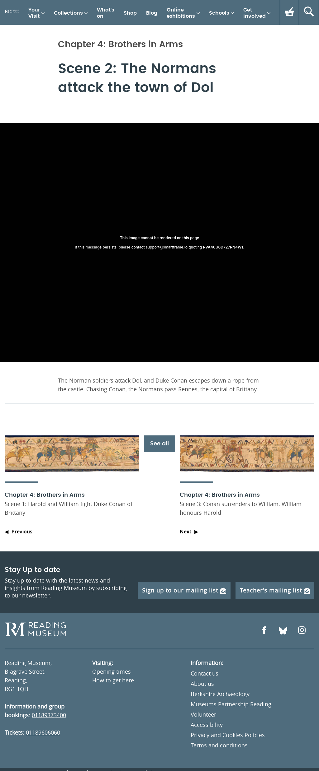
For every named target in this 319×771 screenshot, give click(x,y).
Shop (130, 13)
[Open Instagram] (302, 630)
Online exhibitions (181, 13)
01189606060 (43, 732)
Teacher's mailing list (275, 590)
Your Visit (34, 13)
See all (159, 444)
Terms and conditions (219, 745)
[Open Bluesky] (283, 630)
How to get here (113, 680)
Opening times (111, 671)
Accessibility (207, 724)
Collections (68, 13)
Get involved (254, 13)
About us (202, 683)
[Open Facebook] (264, 630)
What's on (105, 13)
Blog (151, 13)
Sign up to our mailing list (184, 590)
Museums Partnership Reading (231, 704)
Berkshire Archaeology (220, 694)
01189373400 (49, 715)
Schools (219, 13)
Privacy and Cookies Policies (228, 735)
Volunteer (203, 714)
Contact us (204, 673)
